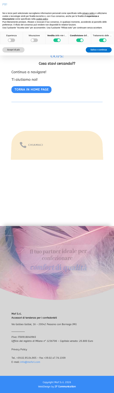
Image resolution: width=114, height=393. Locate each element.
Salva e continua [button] (99, 50)
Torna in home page (31, 89)
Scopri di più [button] (13, 50)
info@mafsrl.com (30, 362)
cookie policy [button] (42, 19)
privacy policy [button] (88, 13)
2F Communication (65, 386)
